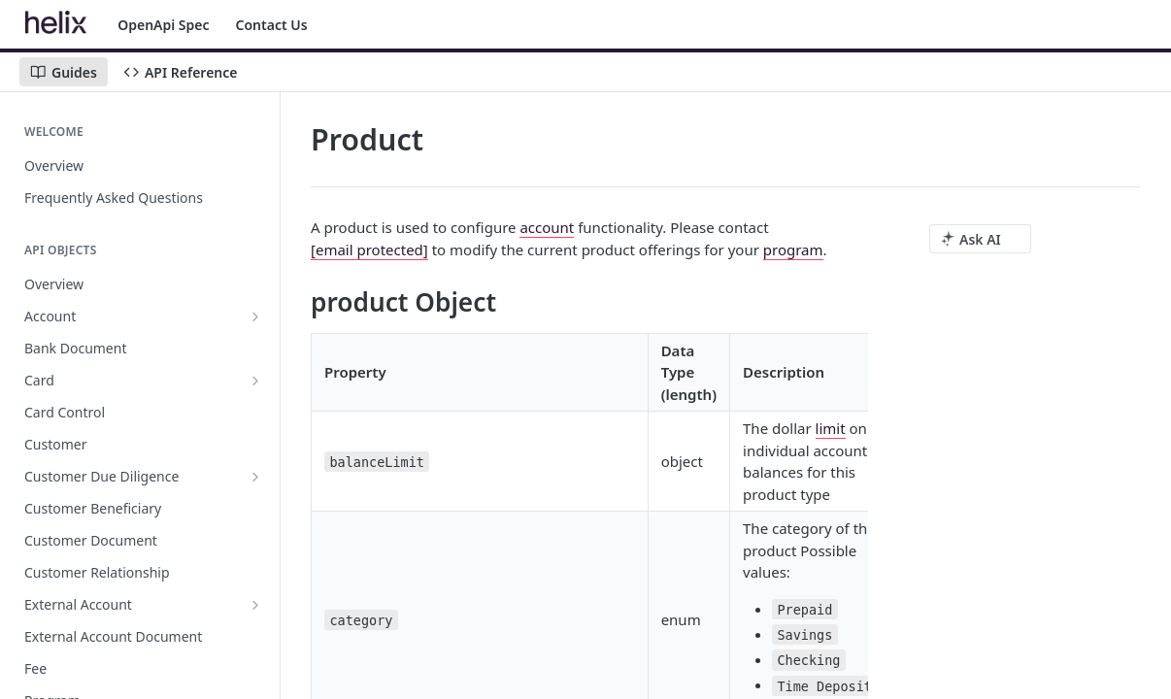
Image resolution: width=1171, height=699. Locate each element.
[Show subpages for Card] (255, 380)
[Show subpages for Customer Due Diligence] (255, 476)
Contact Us (272, 25)
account (546, 227)
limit (831, 428)
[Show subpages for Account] (255, 316)
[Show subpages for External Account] (255, 605)
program (793, 249)
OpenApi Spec (163, 25)
